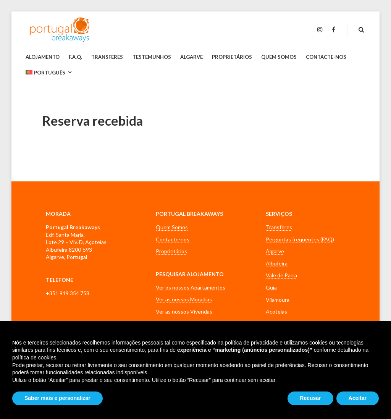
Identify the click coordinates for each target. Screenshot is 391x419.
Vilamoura (277, 299)
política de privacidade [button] (251, 343)
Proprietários (171, 251)
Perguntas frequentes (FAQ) (300, 239)
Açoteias (276, 311)
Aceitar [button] (358, 398)
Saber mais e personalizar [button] (57, 398)
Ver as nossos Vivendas (184, 311)
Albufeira (277, 263)
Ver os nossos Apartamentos (190, 287)
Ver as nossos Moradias (184, 299)
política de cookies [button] (34, 357)
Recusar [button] (310, 398)
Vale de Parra (281, 275)
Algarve (275, 251)
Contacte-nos (172, 239)
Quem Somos (172, 227)
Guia (271, 287)
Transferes (279, 227)
